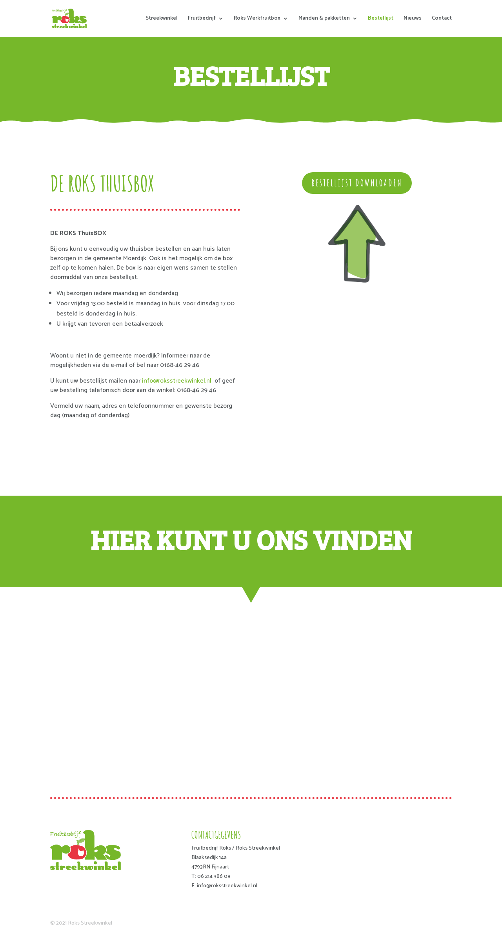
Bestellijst (380, 19)
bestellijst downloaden (356, 183)
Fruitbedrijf (202, 19)
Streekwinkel (162, 19)
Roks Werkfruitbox (257, 19)
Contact (442, 19)
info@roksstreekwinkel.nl (176, 381)
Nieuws (413, 19)
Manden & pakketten (324, 19)
